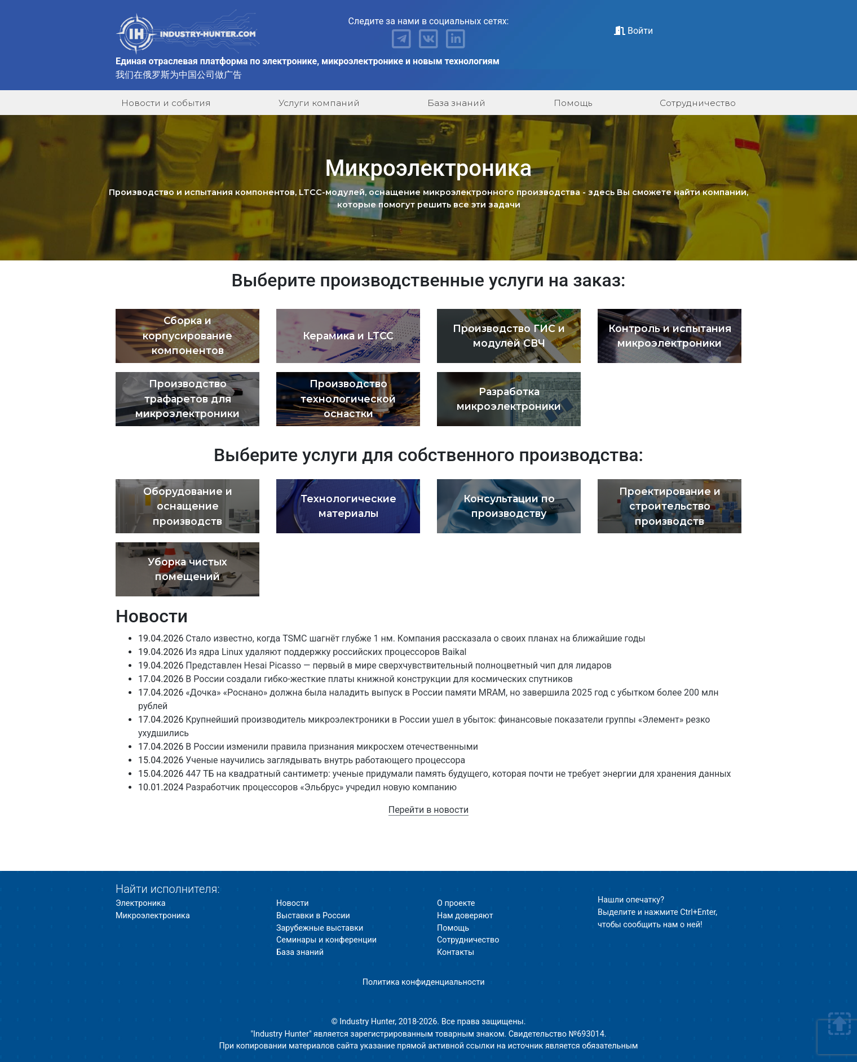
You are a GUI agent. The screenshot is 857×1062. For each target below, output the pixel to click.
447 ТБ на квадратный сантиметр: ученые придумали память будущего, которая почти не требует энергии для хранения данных (458, 773)
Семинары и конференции (326, 940)
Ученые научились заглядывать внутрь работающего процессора (325, 760)
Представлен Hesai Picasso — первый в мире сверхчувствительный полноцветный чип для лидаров (398, 665)
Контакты (455, 952)
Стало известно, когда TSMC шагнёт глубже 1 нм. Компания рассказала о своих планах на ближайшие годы (415, 638)
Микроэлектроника (153, 916)
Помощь (573, 103)
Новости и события (166, 103)
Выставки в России (313, 916)
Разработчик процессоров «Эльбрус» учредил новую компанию (321, 787)
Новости (292, 903)
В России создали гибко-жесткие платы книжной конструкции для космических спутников (379, 679)
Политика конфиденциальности (424, 982)
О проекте (456, 903)
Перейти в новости (428, 809)
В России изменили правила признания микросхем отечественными (331, 746)
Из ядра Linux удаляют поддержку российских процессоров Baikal (325, 652)
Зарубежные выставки (319, 928)
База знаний (456, 103)
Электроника (141, 903)
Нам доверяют (465, 916)
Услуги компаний (319, 103)
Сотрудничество (698, 103)
